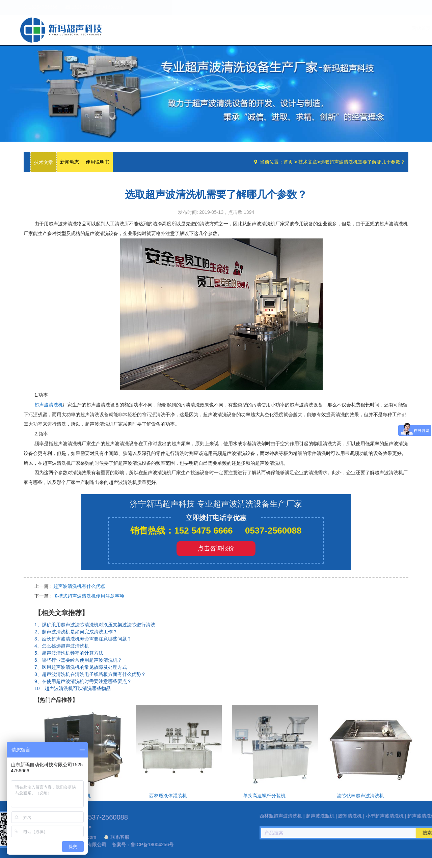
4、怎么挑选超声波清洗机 (61, 646)
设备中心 (337, 28)
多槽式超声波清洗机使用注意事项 (88, 596)
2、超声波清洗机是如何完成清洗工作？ (75, 631)
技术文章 (366, 28)
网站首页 (280, 28)
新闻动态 (69, 162)
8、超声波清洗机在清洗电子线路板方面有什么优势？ (90, 674)
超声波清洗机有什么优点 (79, 586)
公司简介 (308, 28)
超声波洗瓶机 (61, 30)
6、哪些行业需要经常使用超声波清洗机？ (78, 660)
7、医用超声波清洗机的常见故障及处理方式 (80, 667)
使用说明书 (97, 162)
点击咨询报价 (216, 548)
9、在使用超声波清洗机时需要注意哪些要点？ (83, 681)
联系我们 (394, 28)
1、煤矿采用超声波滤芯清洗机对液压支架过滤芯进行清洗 (94, 624)
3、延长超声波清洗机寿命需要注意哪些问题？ (83, 638)
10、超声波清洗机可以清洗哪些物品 (72, 688)
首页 (288, 162)
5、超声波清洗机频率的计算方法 (68, 653)
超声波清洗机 (48, 404)
